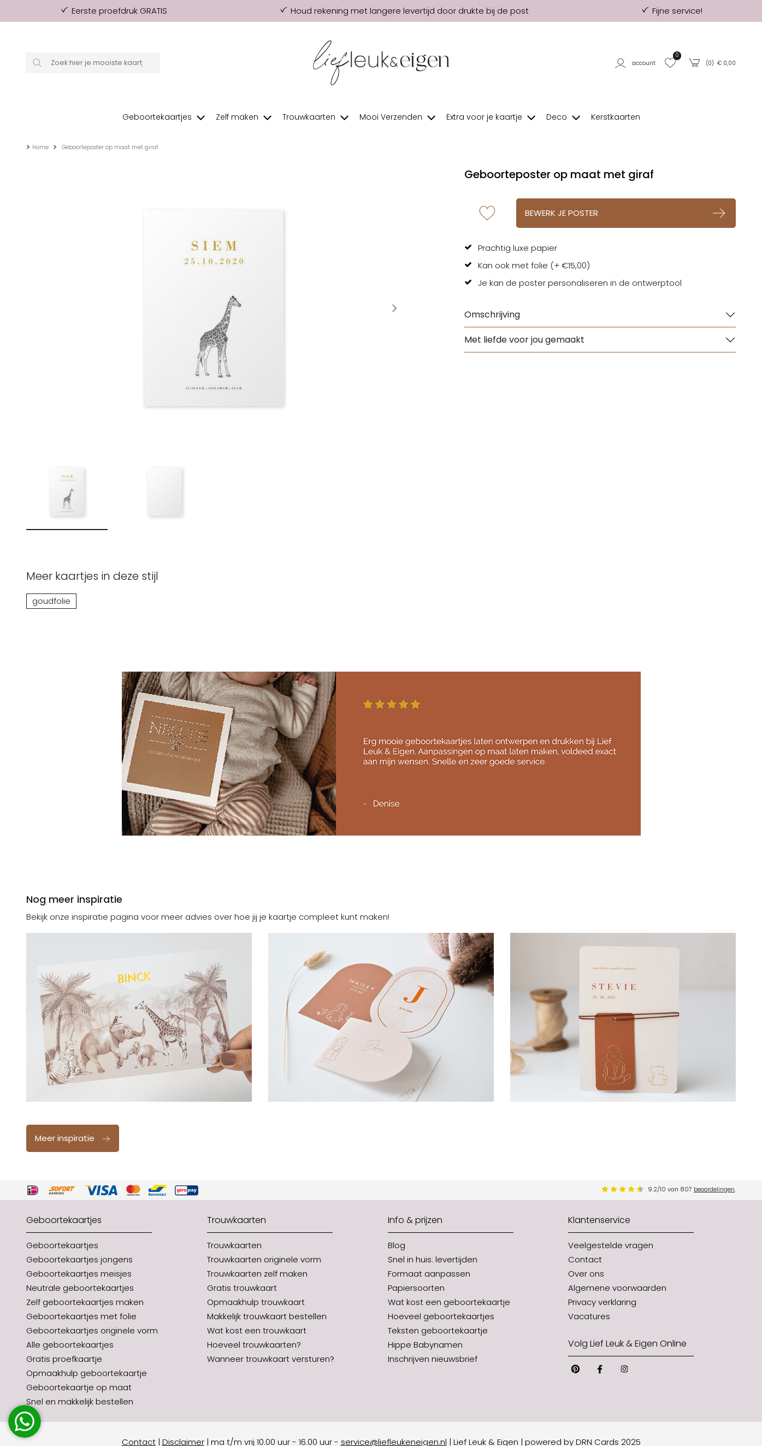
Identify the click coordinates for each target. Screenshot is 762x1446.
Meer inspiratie (73, 1121)
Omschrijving (492, 298)
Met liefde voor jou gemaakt (524, 323)
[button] (636, 62)
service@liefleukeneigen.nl (394, 1425)
